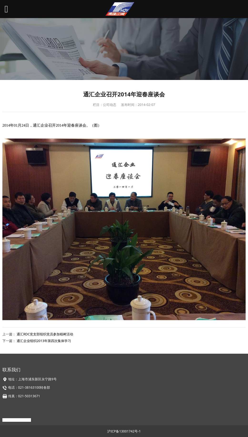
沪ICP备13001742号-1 (124, 431)
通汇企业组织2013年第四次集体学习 (44, 340)
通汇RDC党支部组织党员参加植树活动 (45, 334)
